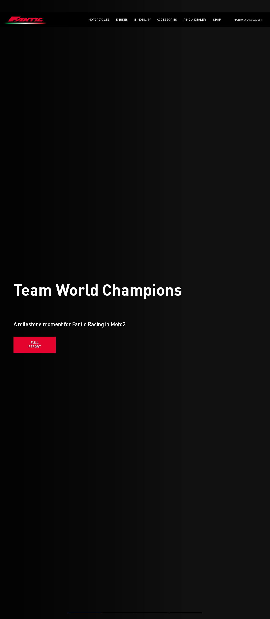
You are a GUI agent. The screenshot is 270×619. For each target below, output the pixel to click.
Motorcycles (98, 7)
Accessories (167, 7)
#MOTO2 (57, 614)
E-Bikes (122, 7)
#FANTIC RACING (37, 614)
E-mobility (142, 7)
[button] (84, 586)
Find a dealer (194, 7)
